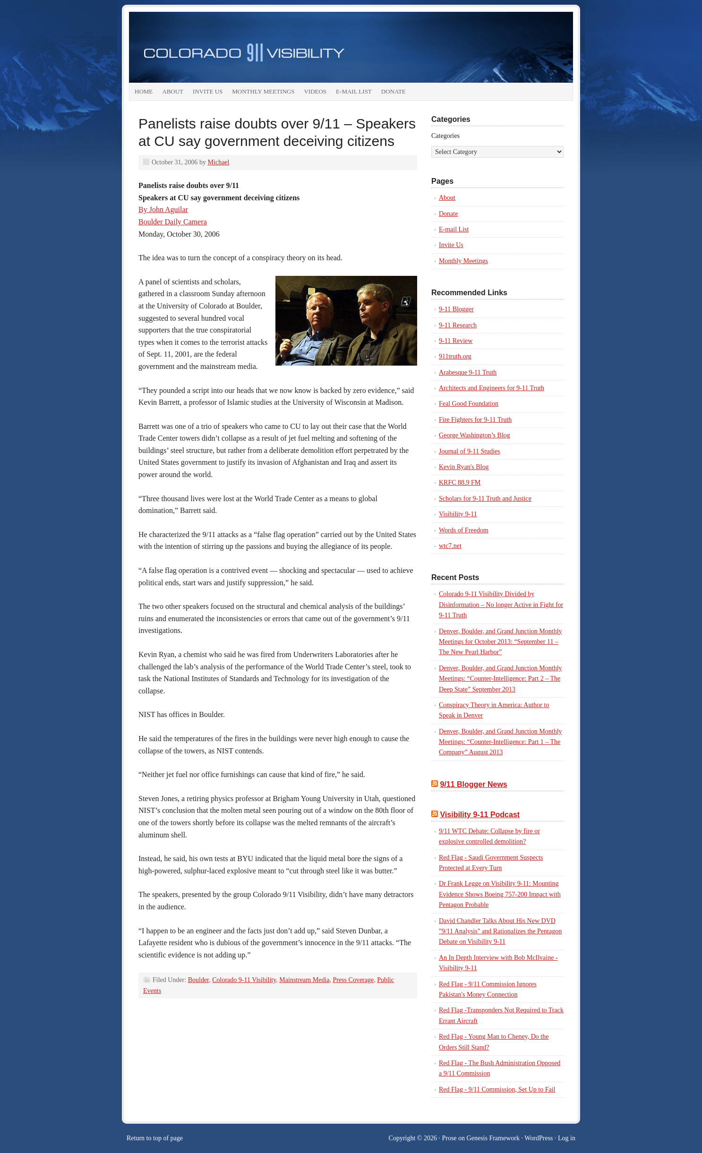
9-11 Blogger (456, 309)
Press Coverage (353, 979)
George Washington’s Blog (474, 435)
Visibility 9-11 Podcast (480, 815)
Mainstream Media (304, 979)
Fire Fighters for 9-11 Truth (475, 419)
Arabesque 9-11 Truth (468, 372)
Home (144, 91)
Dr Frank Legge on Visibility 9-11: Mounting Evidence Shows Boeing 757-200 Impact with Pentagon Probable (500, 894)
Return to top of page (155, 1138)
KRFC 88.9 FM (459, 482)
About (172, 91)
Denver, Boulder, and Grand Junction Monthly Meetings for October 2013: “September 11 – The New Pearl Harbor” (500, 642)
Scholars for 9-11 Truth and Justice (485, 498)
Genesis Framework (493, 1138)
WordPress (538, 1138)
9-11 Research (458, 325)
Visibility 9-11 (458, 514)
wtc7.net (450, 545)
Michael (219, 162)
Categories (445, 135)
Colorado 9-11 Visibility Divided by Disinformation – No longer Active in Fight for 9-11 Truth (501, 604)
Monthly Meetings (263, 91)
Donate (393, 91)
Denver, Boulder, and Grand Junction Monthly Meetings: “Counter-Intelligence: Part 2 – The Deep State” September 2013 (500, 679)
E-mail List (354, 91)
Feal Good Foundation (468, 403)
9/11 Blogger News (473, 784)
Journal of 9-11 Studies (469, 451)
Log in (566, 1138)
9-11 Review (455, 340)
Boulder (198, 979)
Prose (449, 1138)
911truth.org (455, 356)
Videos (315, 91)
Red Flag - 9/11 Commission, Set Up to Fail (497, 1089)
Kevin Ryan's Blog (463, 466)
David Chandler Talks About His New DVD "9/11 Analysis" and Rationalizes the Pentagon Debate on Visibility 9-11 (500, 931)
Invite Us (208, 91)
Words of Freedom (463, 530)
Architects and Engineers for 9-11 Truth (491, 388)
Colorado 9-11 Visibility (244, 979)
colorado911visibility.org (351, 47)
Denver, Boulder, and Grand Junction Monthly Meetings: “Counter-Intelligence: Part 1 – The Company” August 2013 (500, 742)
